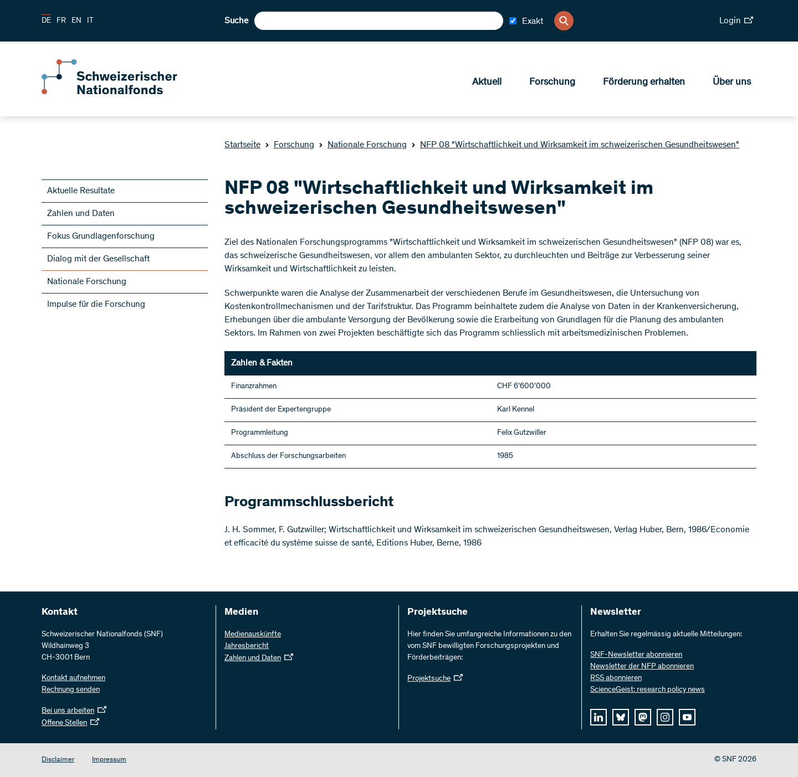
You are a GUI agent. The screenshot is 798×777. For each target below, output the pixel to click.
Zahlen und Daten (81, 213)
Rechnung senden (71, 690)
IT (90, 21)
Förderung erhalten (644, 84)
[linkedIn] (598, 717)
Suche (236, 21)
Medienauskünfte (252, 635)
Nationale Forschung (363, 145)
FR (61, 21)
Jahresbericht (246, 646)
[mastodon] (643, 717)
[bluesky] (620, 717)
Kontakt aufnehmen (73, 678)
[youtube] (687, 717)
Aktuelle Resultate (81, 191)
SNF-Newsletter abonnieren (636, 655)
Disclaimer (58, 760)
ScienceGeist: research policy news (647, 690)
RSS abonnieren (616, 678)
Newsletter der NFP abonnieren (642, 667)
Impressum (109, 760)
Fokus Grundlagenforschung (101, 236)
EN (76, 21)
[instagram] (665, 717)
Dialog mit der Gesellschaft (98, 259)
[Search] (564, 20)
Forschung (552, 84)
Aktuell (487, 84)
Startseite (242, 145)
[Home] (122, 93)
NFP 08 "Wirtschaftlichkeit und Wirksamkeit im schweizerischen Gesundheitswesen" (575, 145)
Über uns (732, 84)
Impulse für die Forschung (96, 304)
